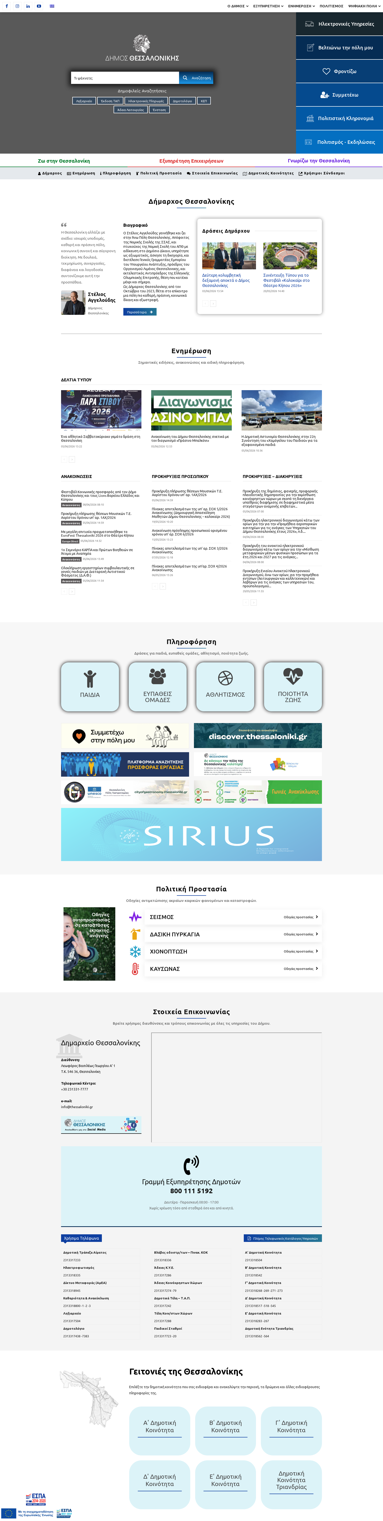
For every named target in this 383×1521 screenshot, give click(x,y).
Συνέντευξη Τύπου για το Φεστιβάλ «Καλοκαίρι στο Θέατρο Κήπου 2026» (286, 280)
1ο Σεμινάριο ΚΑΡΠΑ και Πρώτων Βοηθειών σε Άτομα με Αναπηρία (97, 551)
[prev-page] (205, 303)
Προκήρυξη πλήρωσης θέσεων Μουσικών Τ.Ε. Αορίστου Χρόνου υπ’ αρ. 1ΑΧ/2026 (96, 515)
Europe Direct (70, 541)
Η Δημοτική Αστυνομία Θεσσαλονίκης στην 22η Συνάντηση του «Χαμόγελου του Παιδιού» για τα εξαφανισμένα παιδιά (280, 440)
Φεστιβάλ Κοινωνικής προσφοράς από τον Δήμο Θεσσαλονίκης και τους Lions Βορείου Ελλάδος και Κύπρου (100, 495)
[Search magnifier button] (196, 78)
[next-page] (213, 303)
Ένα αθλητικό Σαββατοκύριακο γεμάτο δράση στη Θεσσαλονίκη (100, 438)
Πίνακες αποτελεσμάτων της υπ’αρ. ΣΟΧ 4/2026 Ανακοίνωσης (189, 568)
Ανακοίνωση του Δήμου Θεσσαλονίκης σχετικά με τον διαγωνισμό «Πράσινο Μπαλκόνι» (190, 438)
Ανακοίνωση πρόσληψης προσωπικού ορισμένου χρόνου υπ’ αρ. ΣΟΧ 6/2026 (189, 532)
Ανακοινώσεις (71, 505)
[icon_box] (90, 686)
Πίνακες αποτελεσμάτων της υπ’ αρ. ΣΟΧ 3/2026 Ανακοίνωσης (190, 550)
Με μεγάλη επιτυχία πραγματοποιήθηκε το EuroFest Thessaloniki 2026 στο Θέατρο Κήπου (97, 533)
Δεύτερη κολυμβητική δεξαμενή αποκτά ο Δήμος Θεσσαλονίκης (226, 280)
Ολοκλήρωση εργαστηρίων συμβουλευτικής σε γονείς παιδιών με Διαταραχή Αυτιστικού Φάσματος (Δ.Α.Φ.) (97, 572)
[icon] (135, 916)
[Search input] (125, 77)
